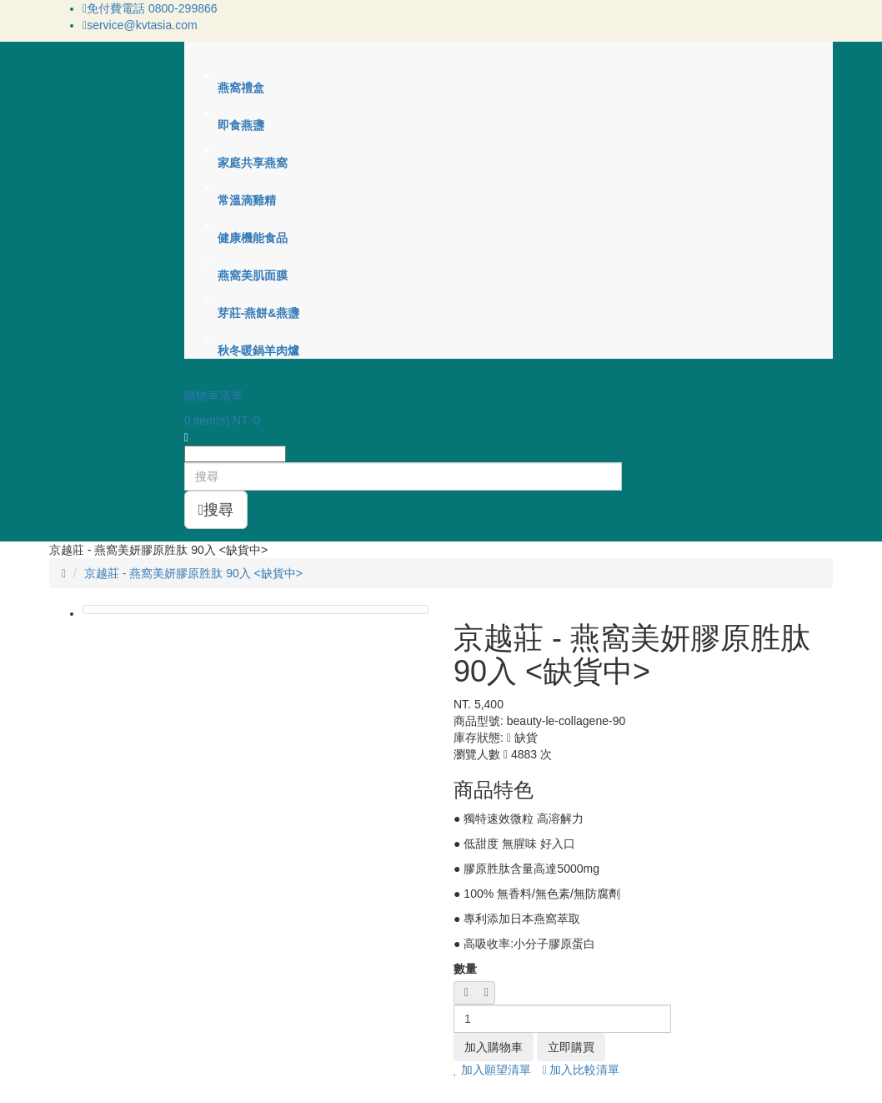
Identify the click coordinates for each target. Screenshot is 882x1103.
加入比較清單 (580, 1069)
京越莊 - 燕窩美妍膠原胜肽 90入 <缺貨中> (193, 573)
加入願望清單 (492, 1069)
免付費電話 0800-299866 (152, 8)
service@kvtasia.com (142, 25)
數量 (465, 968)
